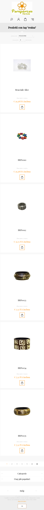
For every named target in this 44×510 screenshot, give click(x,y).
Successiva (32, 464)
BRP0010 (22, 160)
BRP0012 (22, 230)
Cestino (25, 19)
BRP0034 (22, 368)
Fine (37, 464)
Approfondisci (22, 501)
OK (22, 506)
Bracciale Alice (22, 90)
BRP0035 (22, 436)
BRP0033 (22, 300)
